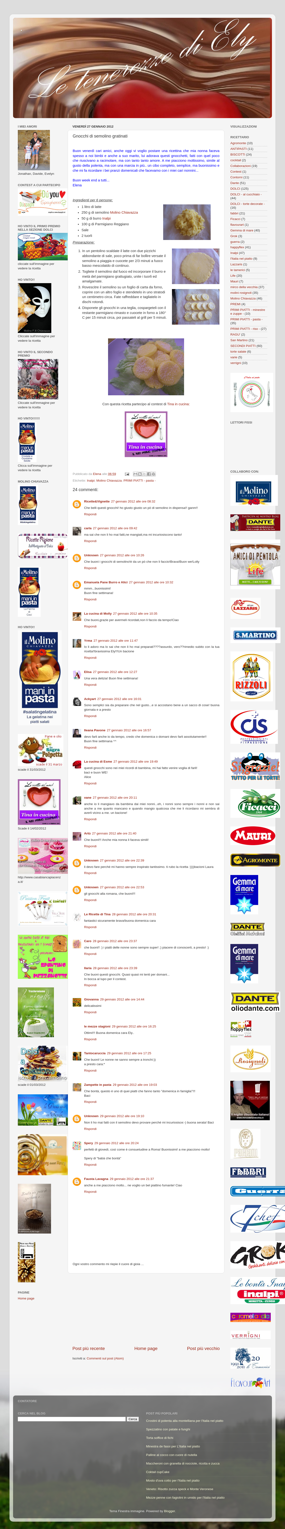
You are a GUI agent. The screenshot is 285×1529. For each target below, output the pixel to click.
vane (87, 797)
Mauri (234, 281)
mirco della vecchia (244, 287)
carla (88, 528)
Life (233, 275)
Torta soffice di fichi (159, 1438)
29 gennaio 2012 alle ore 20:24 (117, 1143)
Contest (236, 171)
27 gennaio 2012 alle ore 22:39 (122, 860)
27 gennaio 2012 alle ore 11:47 (116, 640)
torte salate (238, 351)
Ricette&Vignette (97, 501)
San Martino (239, 340)
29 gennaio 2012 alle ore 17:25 (129, 1053)
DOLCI (235, 188)
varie (233, 357)
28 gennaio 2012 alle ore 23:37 (115, 941)
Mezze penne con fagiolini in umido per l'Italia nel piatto (185, 1497)
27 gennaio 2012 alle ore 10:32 (151, 582)
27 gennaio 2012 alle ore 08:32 (133, 501)
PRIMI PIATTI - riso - (245, 329)
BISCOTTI (237, 154)
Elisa (88, 672)
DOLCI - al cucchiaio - (246, 194)
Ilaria (88, 968)
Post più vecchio (203, 1348)
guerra (235, 242)
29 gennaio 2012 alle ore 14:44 (122, 999)
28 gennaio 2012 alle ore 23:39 (115, 968)
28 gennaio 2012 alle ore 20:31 (134, 914)
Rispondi (90, 514)
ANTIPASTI (238, 149)
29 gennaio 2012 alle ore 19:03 (135, 1085)
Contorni (236, 177)
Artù (87, 833)
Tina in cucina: (178, 404)
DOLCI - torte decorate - (247, 204)
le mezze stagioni (97, 1026)
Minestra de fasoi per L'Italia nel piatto (173, 1446)
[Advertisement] (146, 1309)
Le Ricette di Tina (97, 914)
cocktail (235, 160)
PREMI (235, 304)
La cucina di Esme (98, 761)
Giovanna (91, 999)
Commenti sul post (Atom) (105, 1358)
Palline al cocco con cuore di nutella (171, 1455)
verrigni (235, 363)
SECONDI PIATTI (243, 346)
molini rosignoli (241, 293)
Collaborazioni (240, 166)
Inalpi (106, 218)
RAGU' (235, 334)
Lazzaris (236, 264)
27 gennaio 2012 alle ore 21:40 (114, 833)
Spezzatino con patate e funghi (168, 1429)
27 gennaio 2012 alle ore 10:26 (122, 555)
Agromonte (238, 143)
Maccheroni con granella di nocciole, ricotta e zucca (182, 1463)
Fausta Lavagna (96, 1179)
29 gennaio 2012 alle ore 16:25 (134, 1026)
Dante (234, 183)
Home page (146, 1348)
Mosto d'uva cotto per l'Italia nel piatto (173, 1480)
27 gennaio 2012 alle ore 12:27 (115, 672)
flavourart (237, 224)
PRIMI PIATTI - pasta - (140, 480)
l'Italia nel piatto (241, 258)
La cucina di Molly (98, 613)
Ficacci (235, 219)
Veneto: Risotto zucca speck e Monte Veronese (179, 1489)
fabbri (234, 213)
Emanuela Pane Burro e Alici (106, 582)
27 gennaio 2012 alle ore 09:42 (115, 528)
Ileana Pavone (94, 730)
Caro (87, 941)
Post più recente (88, 1348)
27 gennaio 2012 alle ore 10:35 (135, 613)
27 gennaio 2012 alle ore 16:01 (119, 699)
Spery (88, 1143)
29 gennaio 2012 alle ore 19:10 (122, 1116)
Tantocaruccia (95, 1053)
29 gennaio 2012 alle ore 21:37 (132, 1179)
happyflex (237, 247)
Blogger (169, 1511)
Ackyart (90, 699)
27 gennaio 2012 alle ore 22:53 (122, 887)
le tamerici (237, 270)
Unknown (91, 555)
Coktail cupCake (157, 1472)
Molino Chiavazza (124, 212)
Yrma (88, 640)
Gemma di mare (241, 230)
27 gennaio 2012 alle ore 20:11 (115, 797)
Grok (233, 236)
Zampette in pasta (97, 1085)
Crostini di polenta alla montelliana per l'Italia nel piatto (184, 1421)
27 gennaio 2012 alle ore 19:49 (136, 761)
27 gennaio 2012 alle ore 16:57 (129, 730)
